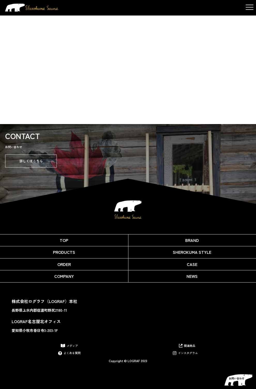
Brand (192, 240)
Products (64, 252)
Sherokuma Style (192, 252)
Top (64, 240)
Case (192, 264)
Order (64, 264)
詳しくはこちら (31, 160)
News (192, 276)
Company (64, 276)
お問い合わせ (236, 378)
